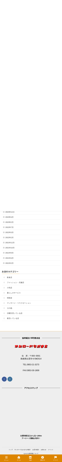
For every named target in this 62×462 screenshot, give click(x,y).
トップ (11, 449)
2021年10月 (10, 248)
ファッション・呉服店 (13, 282)
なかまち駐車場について (31, 453)
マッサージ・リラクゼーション (17, 303)
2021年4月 (9, 258)
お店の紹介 (35, 449)
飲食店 (7, 277)
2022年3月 (9, 232)
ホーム (19, 458)
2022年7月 (9, 227)
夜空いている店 (11, 318)
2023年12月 (10, 212)
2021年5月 (9, 253)
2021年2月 (9, 263)
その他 (7, 308)
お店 (30, 458)
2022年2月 (9, 237)
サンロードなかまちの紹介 (22, 449)
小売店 (7, 288)
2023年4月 (9, 217)
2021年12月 (10, 243)
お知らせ (43, 449)
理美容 (7, 298)
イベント (50, 449)
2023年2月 (9, 222)
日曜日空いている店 (12, 313)
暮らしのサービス (12, 293)
